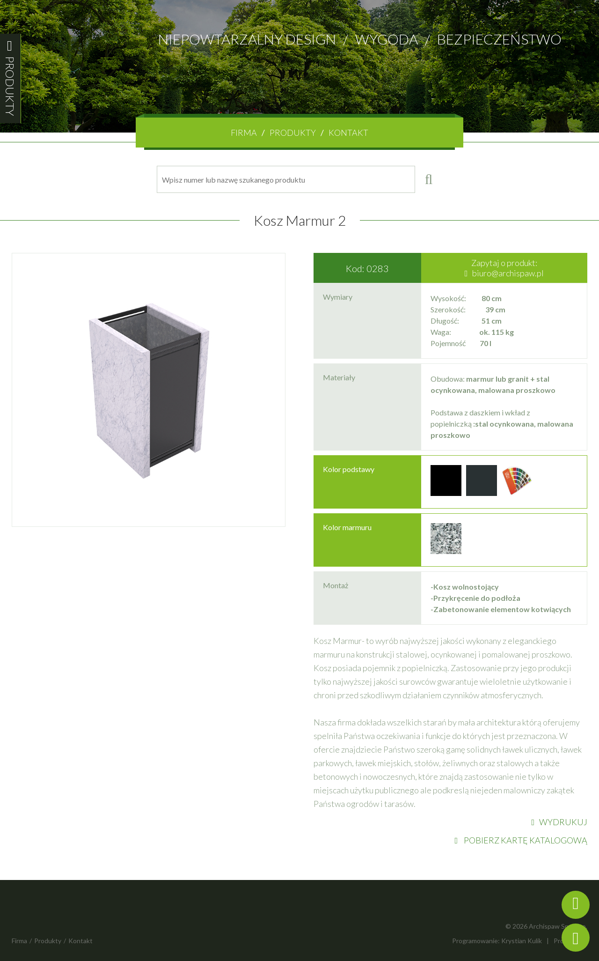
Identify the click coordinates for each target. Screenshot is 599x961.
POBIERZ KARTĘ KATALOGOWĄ (520, 840)
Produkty (293, 132)
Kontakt (348, 132)
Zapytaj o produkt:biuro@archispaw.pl (504, 268)
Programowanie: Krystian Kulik (497, 941)
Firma (244, 132)
